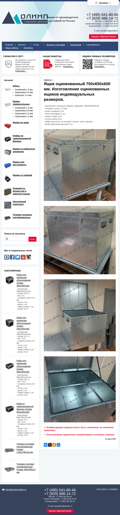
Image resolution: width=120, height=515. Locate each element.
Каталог (22, 44)
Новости (47, 80)
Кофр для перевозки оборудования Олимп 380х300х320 (24, 280)
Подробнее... (20, 71)
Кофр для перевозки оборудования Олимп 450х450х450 (24, 323)
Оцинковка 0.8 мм (24, 92)
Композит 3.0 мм (23, 95)
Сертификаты (93, 44)
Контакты (28, 48)
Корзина (103, 2)
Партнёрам (75, 44)
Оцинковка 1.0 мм (24, 113)
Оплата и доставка (55, 44)
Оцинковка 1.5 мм (24, 116)
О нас (36, 44)
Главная (9, 44)
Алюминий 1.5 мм (24, 89)
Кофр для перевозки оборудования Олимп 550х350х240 (24, 366)
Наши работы (12, 48)
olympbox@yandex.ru (16, 489)
